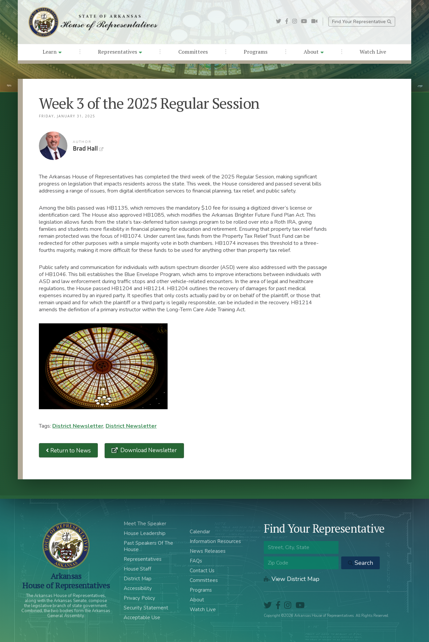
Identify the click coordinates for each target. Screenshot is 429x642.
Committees (193, 51)
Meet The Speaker (145, 523)
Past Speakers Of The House (148, 546)
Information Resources (215, 541)
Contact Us (202, 570)
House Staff (137, 569)
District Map (137, 578)
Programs (255, 51)
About (314, 51)
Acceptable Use (142, 617)
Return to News (68, 450)
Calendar (200, 531)
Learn (52, 51)
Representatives (120, 51)
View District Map (291, 579)
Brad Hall (53, 145)
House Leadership (145, 533)
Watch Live (373, 51)
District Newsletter (77, 426)
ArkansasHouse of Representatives (66, 581)
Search (360, 563)
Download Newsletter (148, 450)
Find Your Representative (361, 21)
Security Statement (146, 607)
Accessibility (138, 588)
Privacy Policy (139, 598)
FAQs (196, 560)
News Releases (208, 551)
